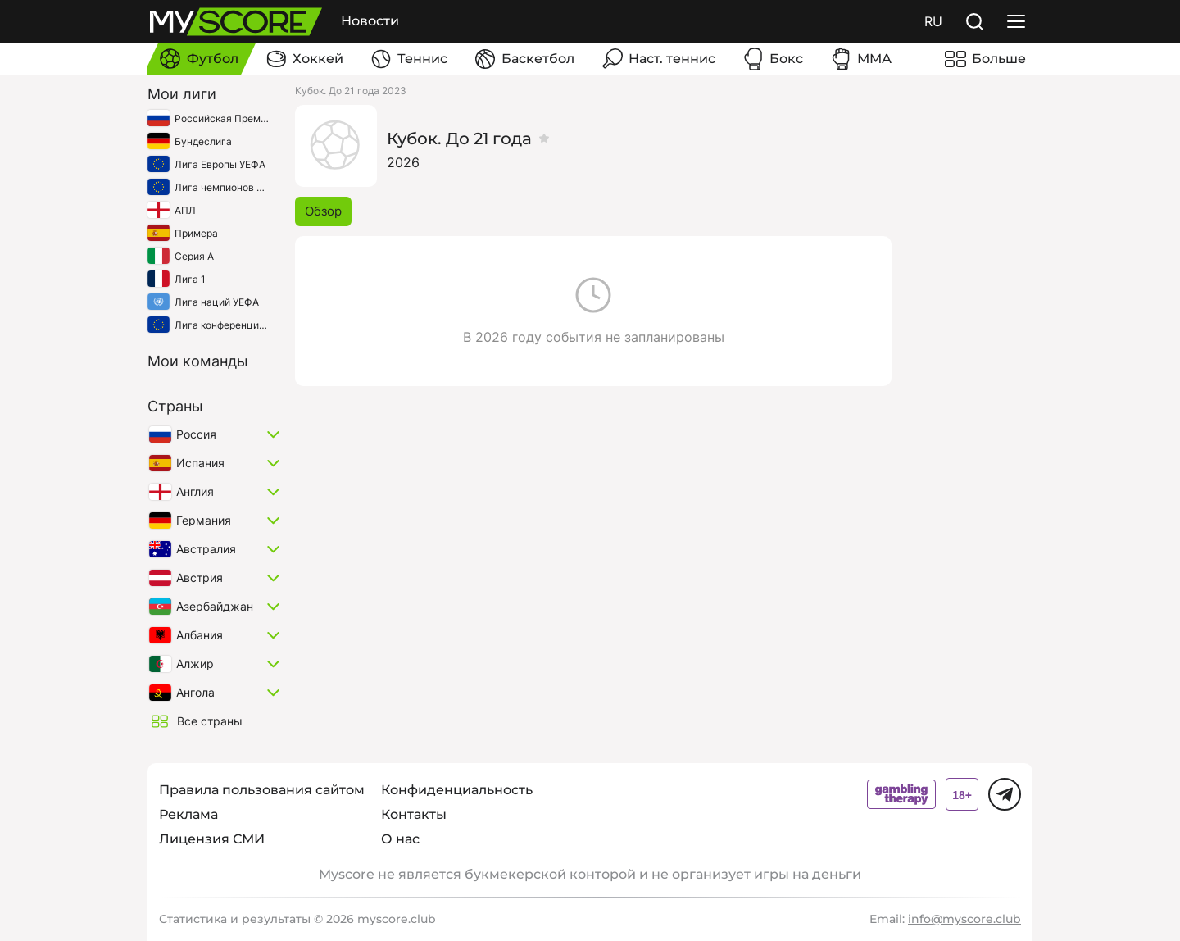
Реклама (188, 814)
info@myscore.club (964, 918)
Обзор (323, 211)
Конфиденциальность (457, 790)
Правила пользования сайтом (262, 790)
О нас (400, 839)
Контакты (414, 814)
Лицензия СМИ (212, 839)
